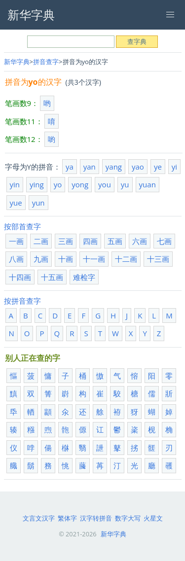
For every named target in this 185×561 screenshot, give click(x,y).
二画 (41, 241)
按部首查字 (22, 226)
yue (16, 203)
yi (174, 167)
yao (138, 167)
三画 (65, 241)
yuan (147, 184)
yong (80, 184)
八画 (16, 259)
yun (38, 203)
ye (158, 167)
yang (114, 167)
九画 (41, 259)
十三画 (158, 259)
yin (15, 184)
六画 (139, 241)
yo (58, 184)
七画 (164, 241)
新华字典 (17, 61)
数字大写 (128, 518)
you (104, 184)
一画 (16, 241)
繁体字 (67, 518)
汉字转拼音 (96, 518)
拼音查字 (46, 61)
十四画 (20, 277)
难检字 (84, 277)
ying (37, 184)
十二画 (126, 259)
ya (70, 167)
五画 (115, 241)
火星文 (153, 518)
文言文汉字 (39, 518)
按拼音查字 (22, 301)
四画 (90, 241)
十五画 (52, 277)
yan (89, 167)
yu (125, 184)
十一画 (94, 259)
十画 (65, 259)
